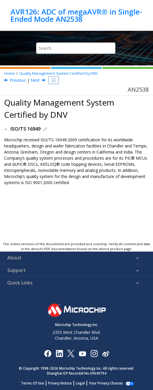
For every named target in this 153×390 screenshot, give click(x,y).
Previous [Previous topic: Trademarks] (18, 80)
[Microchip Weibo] (105, 353)
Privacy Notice (60, 383)
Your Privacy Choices (106, 383)
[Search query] (75, 48)
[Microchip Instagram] (94, 353)
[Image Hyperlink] (82, 353)
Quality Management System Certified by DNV (58, 73)
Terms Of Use (32, 383)
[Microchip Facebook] (47, 353)
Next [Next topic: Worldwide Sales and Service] (35, 80)
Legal (80, 383)
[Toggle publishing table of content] (53, 80)
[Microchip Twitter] (70, 353)
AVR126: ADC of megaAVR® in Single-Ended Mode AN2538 (76, 15)
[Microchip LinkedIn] (59, 353)
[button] (6, 129)
